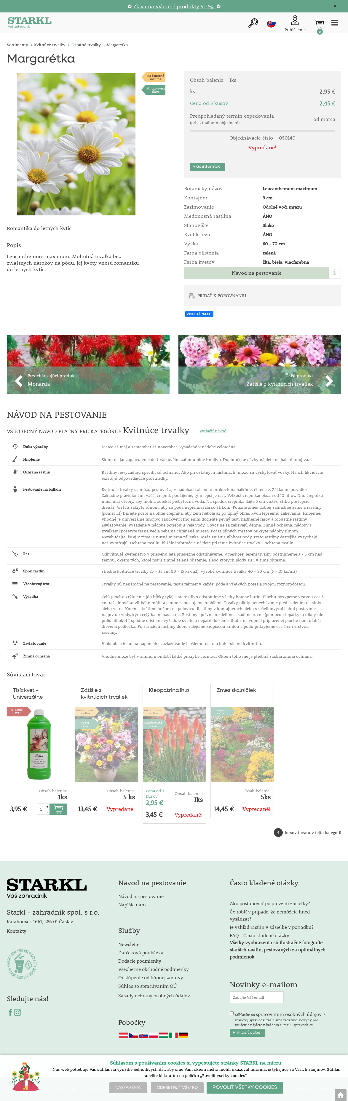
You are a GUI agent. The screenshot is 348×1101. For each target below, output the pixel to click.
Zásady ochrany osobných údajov (154, 995)
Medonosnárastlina (155, 77)
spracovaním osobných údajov (289, 1014)
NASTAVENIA (128, 1088)
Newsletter (129, 944)
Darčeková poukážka (141, 953)
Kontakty (16, 931)
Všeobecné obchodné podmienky (153, 969)
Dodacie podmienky (139, 961)
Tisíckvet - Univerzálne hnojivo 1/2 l (28, 694)
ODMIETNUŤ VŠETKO (177, 1088)
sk (271, 23)
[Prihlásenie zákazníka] (295, 24)
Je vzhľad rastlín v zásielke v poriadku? (271, 927)
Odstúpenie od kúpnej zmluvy (150, 977)
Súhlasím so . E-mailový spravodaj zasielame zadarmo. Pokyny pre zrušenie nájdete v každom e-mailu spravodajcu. (281, 1019)
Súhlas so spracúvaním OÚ (147, 986)
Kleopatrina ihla (168, 690)
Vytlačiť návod (212, 430)
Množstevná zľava (155, 90)
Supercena (85, 724)
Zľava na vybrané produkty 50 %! (174, 6)
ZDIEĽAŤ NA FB (199, 314)
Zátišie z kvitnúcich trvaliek (104, 694)
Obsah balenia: (53, 790)
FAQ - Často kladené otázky (259, 935)
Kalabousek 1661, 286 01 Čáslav (40, 921)
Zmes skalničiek (236, 690)
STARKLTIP (17, 711)
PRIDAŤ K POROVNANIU (221, 295)
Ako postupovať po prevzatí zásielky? (270, 903)
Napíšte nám (132, 905)
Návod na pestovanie (257, 273)
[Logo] (29, 24)
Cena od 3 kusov (155, 793)
